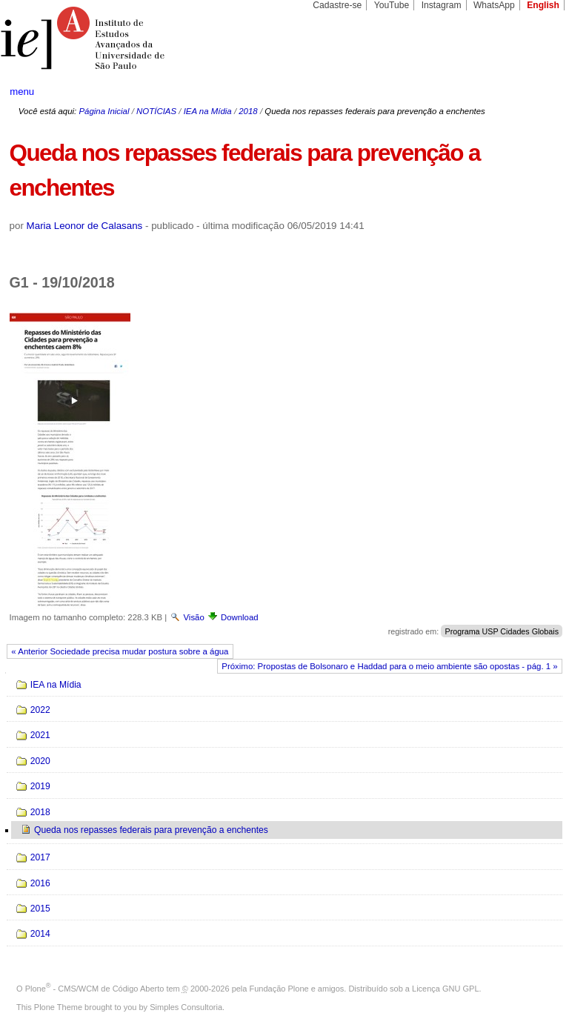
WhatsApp (494, 5)
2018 (248, 111)
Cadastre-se (337, 5)
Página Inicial (104, 111)
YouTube (392, 5)
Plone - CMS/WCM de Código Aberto (94, 988)
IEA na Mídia (208, 111)
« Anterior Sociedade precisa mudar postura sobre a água (119, 651)
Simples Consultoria (186, 1007)
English (543, 5)
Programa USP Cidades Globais (502, 631)
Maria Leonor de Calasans (85, 225)
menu (22, 91)
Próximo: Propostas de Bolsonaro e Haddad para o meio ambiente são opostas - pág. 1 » (389, 666)
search (529, 91)
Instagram (442, 5)
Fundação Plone (279, 988)
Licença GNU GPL (445, 988)
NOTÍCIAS (156, 111)
